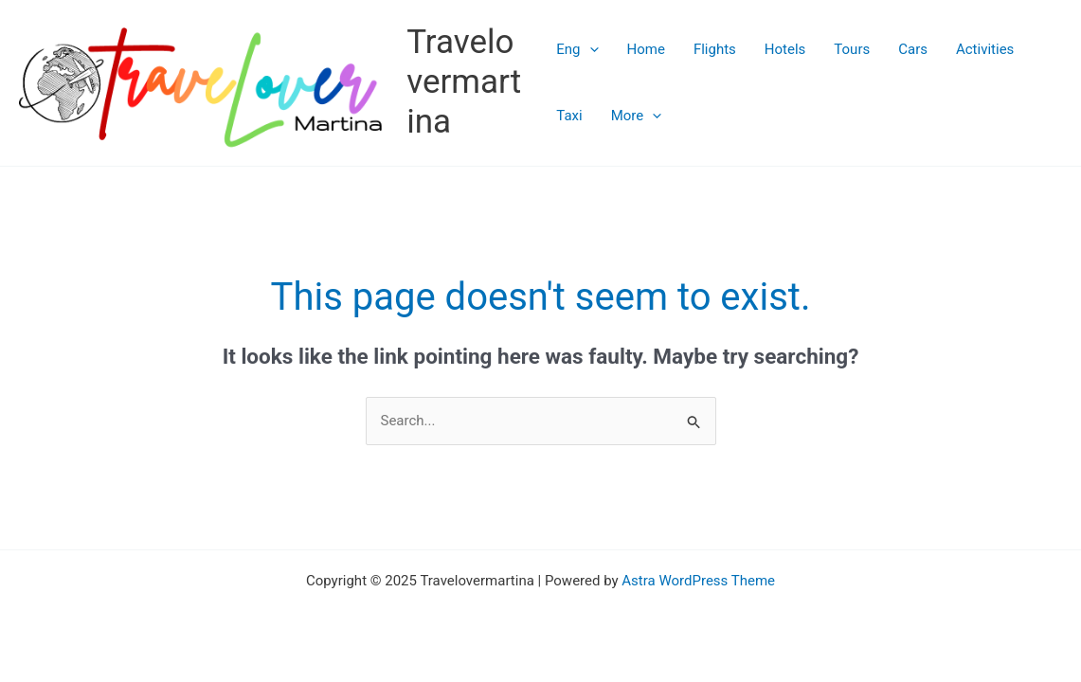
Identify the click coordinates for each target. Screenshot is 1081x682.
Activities (985, 49)
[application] (590, 49)
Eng (577, 49)
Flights (715, 49)
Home (646, 49)
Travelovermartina (463, 82)
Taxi (569, 115)
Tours (852, 49)
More (636, 115)
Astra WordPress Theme (698, 580)
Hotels (785, 49)
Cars (913, 49)
